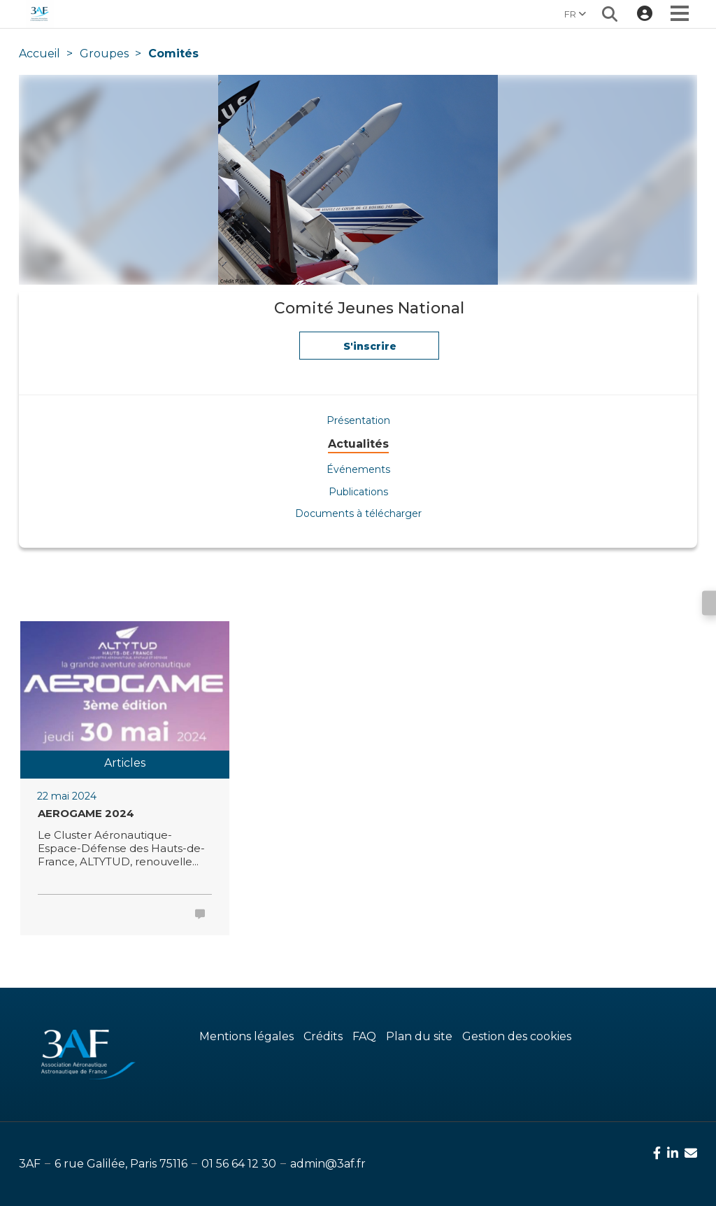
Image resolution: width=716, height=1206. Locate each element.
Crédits (323, 1036)
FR (575, 14)
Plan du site (419, 1036)
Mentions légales (246, 1036)
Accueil (39, 53)
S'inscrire (370, 349)
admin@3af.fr (328, 1163)
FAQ (364, 1036)
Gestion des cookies (516, 1036)
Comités (173, 53)
